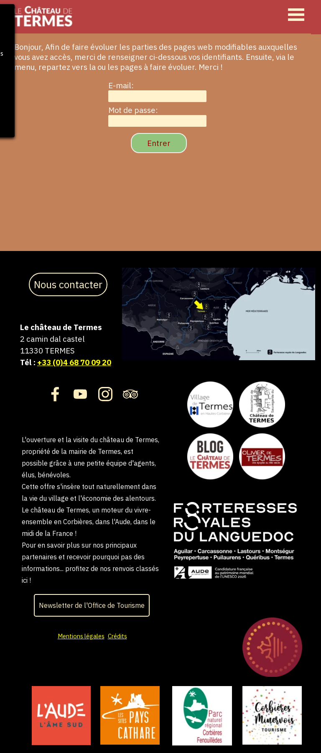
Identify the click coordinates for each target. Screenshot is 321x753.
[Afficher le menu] (296, 14)
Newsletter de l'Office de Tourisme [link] (92, 605)
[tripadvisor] (130, 394)
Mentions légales (81, 636)
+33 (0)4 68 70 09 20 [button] (74, 362)
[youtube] (80, 394)
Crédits (117, 636)
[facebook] (55, 394)
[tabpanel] (68, 344)
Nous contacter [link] (68, 284)
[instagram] (105, 394)
